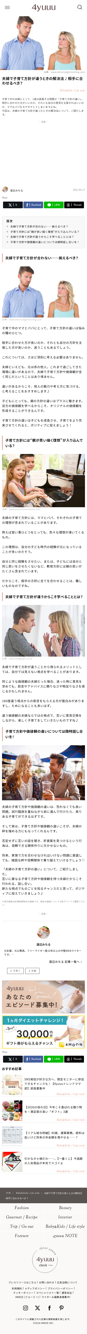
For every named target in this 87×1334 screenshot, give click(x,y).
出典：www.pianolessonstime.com (21, 509)
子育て (17, 970)
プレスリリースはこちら (22, 1282)
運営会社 (67, 1292)
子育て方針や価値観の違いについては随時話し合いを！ (45, 242)
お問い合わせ (46, 1282)
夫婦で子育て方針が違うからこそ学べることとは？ (42, 237)
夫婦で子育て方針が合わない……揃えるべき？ (39, 226)
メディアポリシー (35, 1288)
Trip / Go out (22, 1227)
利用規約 (17, 1288)
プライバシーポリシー (60, 1288)
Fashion (22, 1208)
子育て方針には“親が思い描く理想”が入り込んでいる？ (45, 232)
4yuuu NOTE (65, 1236)
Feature (22, 1236)
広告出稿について (67, 1282)
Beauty (65, 1208)
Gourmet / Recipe (22, 1217)
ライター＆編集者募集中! (56, 1297)
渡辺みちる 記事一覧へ (64, 962)
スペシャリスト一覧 (47, 1292)
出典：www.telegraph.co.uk (17, 658)
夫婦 (33, 970)
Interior (65, 1217)
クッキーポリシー (23, 1292)
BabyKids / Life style (65, 1227)
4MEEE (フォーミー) (27, 1297)
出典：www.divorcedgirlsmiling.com (64, 71)
